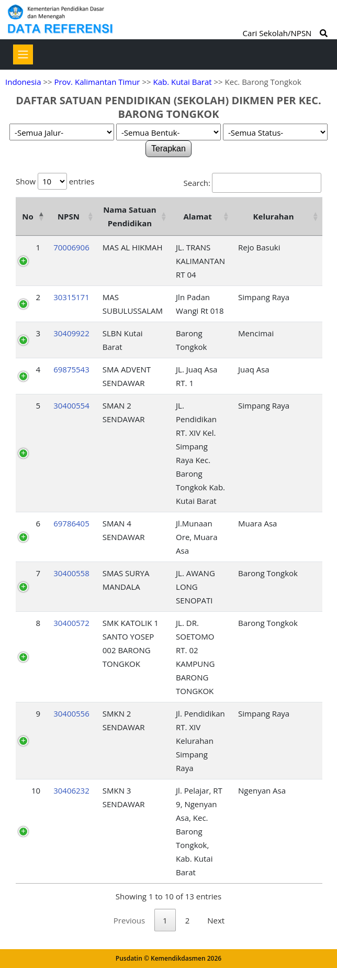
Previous (129, 920)
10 (35, 790)
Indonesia (23, 81)
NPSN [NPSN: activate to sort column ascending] (69, 216)
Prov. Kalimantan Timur (97, 81)
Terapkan (168, 148)
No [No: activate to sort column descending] (27, 216)
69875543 (71, 369)
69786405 (71, 523)
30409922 (71, 333)
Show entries (55, 181)
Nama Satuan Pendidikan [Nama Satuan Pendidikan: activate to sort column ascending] (129, 216)
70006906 (71, 247)
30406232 (71, 790)
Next (215, 920)
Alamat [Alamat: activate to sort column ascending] (197, 216)
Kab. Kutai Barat (182, 81)
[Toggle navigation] (23, 54)
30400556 (71, 713)
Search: (252, 183)
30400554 (71, 405)
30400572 (71, 623)
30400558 (71, 573)
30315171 (71, 297)
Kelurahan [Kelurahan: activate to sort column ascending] (273, 216)
